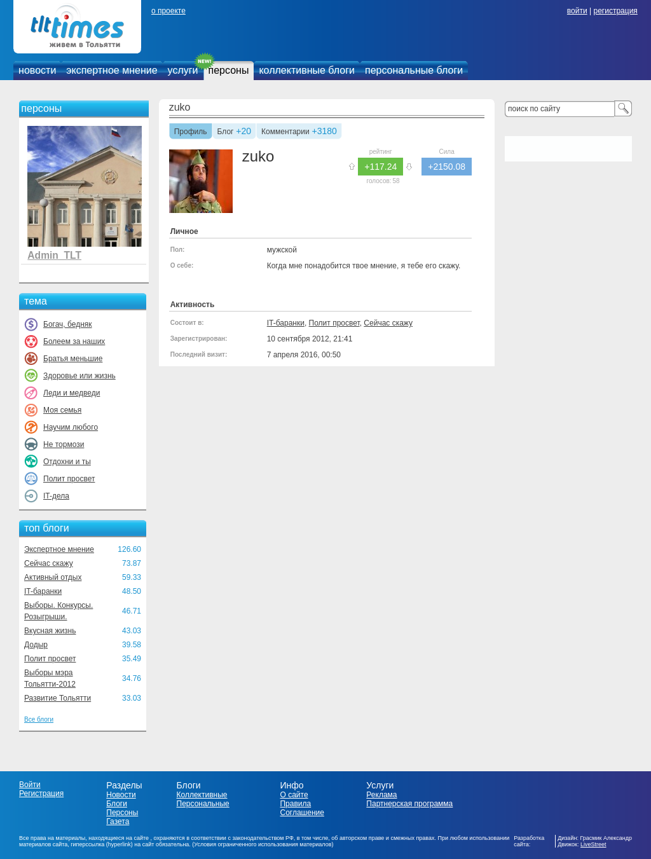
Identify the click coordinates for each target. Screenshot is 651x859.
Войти (30, 784)
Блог (225, 132)
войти (577, 10)
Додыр (36, 644)
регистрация (615, 10)
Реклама (381, 794)
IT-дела (56, 495)
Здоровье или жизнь (79, 375)
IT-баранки (43, 591)
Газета (117, 821)
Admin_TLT (54, 255)
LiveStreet (593, 844)
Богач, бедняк (67, 324)
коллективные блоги (307, 70)
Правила (295, 803)
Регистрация (41, 793)
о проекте (168, 10)
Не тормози (63, 444)
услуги (183, 70)
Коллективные (202, 794)
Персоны (122, 812)
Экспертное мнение (59, 549)
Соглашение (302, 812)
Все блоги (38, 719)
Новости (120, 794)
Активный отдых (52, 577)
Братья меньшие (72, 358)
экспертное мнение (111, 70)
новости (37, 70)
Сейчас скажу (48, 563)
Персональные (203, 803)
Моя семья (62, 410)
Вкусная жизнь (50, 630)
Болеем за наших (74, 341)
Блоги (116, 803)
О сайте (294, 794)
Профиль (190, 132)
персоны (229, 70)
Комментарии (285, 132)
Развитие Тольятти (57, 698)
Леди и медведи (71, 392)
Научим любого (70, 427)
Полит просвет (69, 478)
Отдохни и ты (67, 461)
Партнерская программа (409, 803)
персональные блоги (414, 70)
